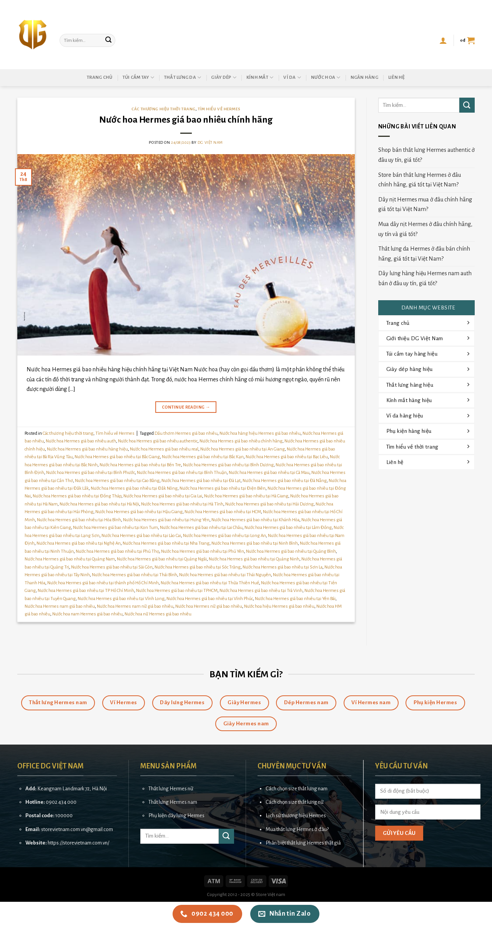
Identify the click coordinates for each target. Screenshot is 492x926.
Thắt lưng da (182, 77)
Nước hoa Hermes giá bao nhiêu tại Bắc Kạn (203, 456)
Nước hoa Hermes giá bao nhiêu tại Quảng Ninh (254, 559)
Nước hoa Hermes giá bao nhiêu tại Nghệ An (79, 543)
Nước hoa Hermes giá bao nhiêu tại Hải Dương (269, 504)
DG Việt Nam (210, 142)
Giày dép (223, 77)
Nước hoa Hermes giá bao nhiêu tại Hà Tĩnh (182, 504)
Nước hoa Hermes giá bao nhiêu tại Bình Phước (90, 472)
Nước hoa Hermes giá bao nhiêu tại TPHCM (177, 590)
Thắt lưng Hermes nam (172, 802)
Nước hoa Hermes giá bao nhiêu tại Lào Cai (141, 535)
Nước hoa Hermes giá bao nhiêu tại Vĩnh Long (121, 598)
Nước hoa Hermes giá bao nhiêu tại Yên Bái (295, 598)
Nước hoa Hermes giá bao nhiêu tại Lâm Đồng (288, 527)
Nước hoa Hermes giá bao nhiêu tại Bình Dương (228, 464)
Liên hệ (396, 77)
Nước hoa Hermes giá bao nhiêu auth (81, 441)
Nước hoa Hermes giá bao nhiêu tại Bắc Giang (117, 456)
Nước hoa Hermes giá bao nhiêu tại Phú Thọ (117, 551)
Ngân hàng (364, 77)
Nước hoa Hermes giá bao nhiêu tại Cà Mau (269, 472)
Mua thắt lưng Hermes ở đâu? (297, 829)
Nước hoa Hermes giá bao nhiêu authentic (158, 441)
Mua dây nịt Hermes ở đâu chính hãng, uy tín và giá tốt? (425, 229)
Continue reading (186, 407)
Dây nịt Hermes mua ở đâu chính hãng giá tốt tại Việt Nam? (425, 204)
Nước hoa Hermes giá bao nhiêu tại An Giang (242, 449)
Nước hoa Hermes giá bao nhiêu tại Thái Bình (134, 574)
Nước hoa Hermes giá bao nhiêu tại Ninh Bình (254, 543)
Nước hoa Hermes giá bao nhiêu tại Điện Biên (223, 488)
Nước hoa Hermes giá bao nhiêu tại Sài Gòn (112, 567)
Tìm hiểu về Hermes (219, 109)
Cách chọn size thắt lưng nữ (295, 802)
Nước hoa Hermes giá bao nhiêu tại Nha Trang (166, 543)
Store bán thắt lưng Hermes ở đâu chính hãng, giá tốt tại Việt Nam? (419, 180)
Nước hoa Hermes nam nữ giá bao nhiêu (135, 606)
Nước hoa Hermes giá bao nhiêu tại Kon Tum (115, 527)
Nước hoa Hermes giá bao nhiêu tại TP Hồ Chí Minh (86, 590)
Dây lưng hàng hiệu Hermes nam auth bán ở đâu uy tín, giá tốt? (425, 278)
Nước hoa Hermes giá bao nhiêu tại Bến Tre (140, 464)
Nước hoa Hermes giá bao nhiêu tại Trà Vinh (261, 590)
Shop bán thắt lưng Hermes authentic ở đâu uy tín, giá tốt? (426, 155)
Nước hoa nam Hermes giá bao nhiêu (87, 614)
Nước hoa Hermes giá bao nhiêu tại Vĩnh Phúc (209, 598)
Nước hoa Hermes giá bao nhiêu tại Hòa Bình (79, 519)
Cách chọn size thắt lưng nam (296, 788)
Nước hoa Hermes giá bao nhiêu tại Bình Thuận (182, 472)
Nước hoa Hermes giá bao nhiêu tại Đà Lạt (201, 480)
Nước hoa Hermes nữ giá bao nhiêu (208, 606)
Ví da (292, 77)
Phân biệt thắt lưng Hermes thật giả (303, 843)
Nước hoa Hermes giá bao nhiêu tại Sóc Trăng (198, 567)
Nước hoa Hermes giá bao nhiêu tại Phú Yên (202, 551)
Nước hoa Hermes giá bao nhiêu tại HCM (222, 511)
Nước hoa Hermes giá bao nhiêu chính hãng (186, 120)
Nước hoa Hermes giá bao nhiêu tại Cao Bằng (117, 480)
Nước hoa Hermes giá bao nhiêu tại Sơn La (282, 567)
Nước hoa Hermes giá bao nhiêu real (164, 449)
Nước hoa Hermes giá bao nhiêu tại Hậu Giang (139, 511)
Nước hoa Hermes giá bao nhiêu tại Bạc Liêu (287, 456)
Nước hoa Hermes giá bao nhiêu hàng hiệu (87, 449)
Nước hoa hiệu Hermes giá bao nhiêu (279, 606)
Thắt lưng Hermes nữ (170, 788)
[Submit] (108, 40)
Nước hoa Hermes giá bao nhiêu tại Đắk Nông (134, 488)
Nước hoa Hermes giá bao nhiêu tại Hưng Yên (166, 519)
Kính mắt (260, 77)
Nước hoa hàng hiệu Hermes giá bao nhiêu (260, 433)
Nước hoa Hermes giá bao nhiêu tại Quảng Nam (70, 559)
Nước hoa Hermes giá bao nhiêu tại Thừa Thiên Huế (210, 582)
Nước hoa (326, 77)
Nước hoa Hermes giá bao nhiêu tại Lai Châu (201, 527)
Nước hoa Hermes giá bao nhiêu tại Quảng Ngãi (162, 559)
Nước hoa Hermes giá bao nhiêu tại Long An (224, 535)
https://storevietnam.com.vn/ (78, 843)
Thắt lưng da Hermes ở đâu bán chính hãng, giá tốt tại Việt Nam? (424, 254)
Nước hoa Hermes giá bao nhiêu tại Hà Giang (246, 496)
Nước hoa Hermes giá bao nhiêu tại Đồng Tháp (77, 496)
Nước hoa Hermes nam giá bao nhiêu (60, 606)
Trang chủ (99, 77)
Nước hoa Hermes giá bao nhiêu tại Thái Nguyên (225, 574)
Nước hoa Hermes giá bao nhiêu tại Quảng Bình (291, 551)
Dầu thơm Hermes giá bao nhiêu (186, 433)
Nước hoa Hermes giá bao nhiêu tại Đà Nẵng (285, 480)
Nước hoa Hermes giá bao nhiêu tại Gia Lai (162, 496)
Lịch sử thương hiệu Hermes (296, 815)
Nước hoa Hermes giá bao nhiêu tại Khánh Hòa (255, 519)
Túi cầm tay (138, 77)
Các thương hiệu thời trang (163, 109)
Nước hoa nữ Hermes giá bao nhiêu (158, 614)
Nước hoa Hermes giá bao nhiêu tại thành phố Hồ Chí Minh (103, 582)
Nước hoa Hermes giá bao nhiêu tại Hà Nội (99, 504)
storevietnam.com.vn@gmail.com (77, 829)
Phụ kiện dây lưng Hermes (176, 815)
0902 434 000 (61, 802)
